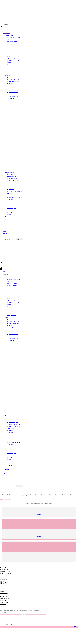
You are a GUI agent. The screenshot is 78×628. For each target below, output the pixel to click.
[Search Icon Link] (3, 237)
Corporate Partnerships (4, 602)
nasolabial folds (39, 514)
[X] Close (75, 626)
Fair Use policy (3, 600)
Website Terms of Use (4, 596)
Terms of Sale (2, 594)
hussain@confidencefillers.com (7, 573)
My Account (2, 591)
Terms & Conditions (3, 593)
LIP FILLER (39, 536)
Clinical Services (3, 604)
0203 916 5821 (5, 569)
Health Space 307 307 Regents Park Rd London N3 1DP (4, 582)
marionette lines (39, 526)
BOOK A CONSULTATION (5, 499)
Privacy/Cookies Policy (4, 598)
